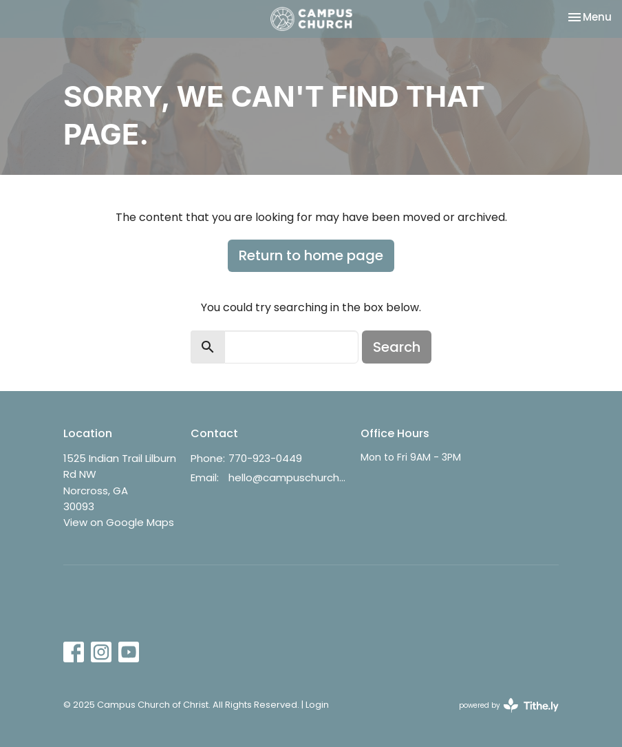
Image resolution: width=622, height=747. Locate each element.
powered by (509, 705)
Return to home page (311, 255)
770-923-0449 (265, 458)
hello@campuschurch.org (287, 477)
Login (317, 704)
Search (396, 347)
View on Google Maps (118, 522)
